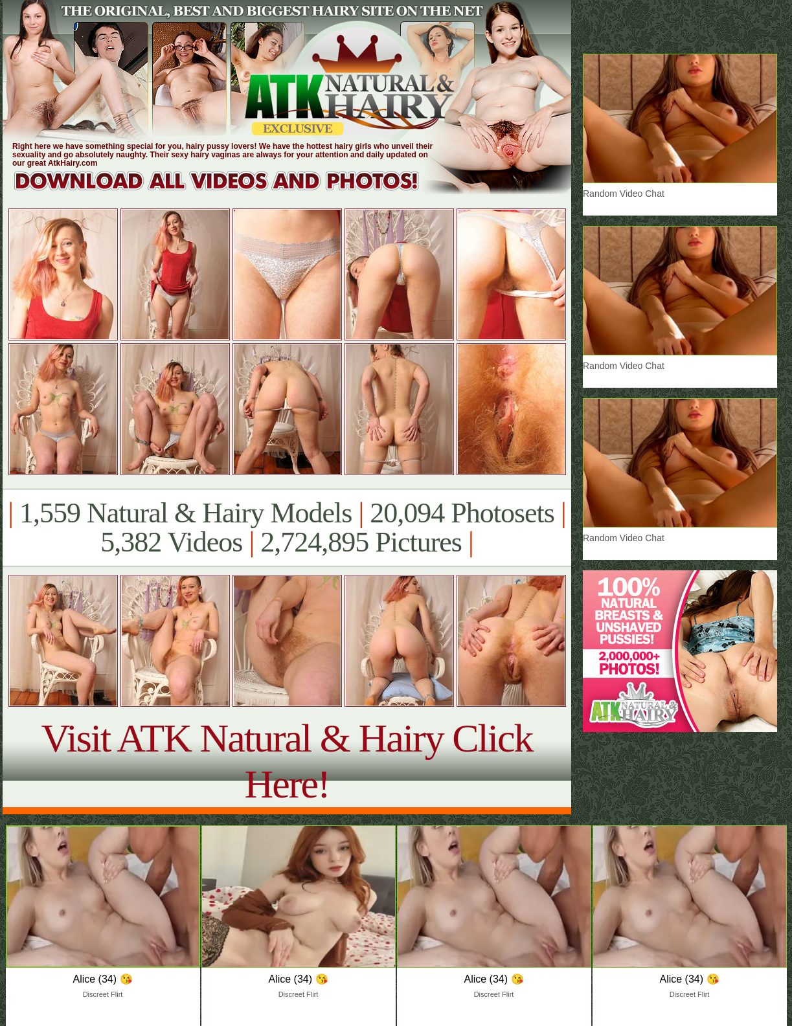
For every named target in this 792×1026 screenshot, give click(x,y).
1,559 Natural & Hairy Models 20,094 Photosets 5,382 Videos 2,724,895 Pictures (286, 527)
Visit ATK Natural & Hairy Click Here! (286, 761)
